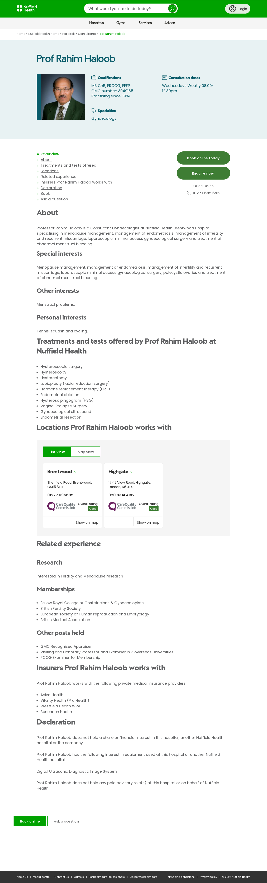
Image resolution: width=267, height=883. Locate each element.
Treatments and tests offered (68, 165)
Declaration (51, 187)
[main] (133, 450)
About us (22, 877)
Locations (50, 171)
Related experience (58, 176)
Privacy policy (208, 877)
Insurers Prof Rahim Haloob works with (76, 182)
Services (145, 23)
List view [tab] (57, 452)
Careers (79, 877)
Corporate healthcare (143, 877)
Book (45, 193)
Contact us (61, 877)
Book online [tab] (30, 821)
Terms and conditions (180, 877)
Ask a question (54, 199)
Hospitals (96, 23)
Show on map (87, 522)
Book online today (203, 158)
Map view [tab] (86, 452)
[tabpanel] (133, 496)
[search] (131, 8)
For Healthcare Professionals (107, 877)
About (46, 159)
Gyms (120, 23)
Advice (169, 23)
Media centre (41, 877)
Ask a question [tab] (66, 821)
